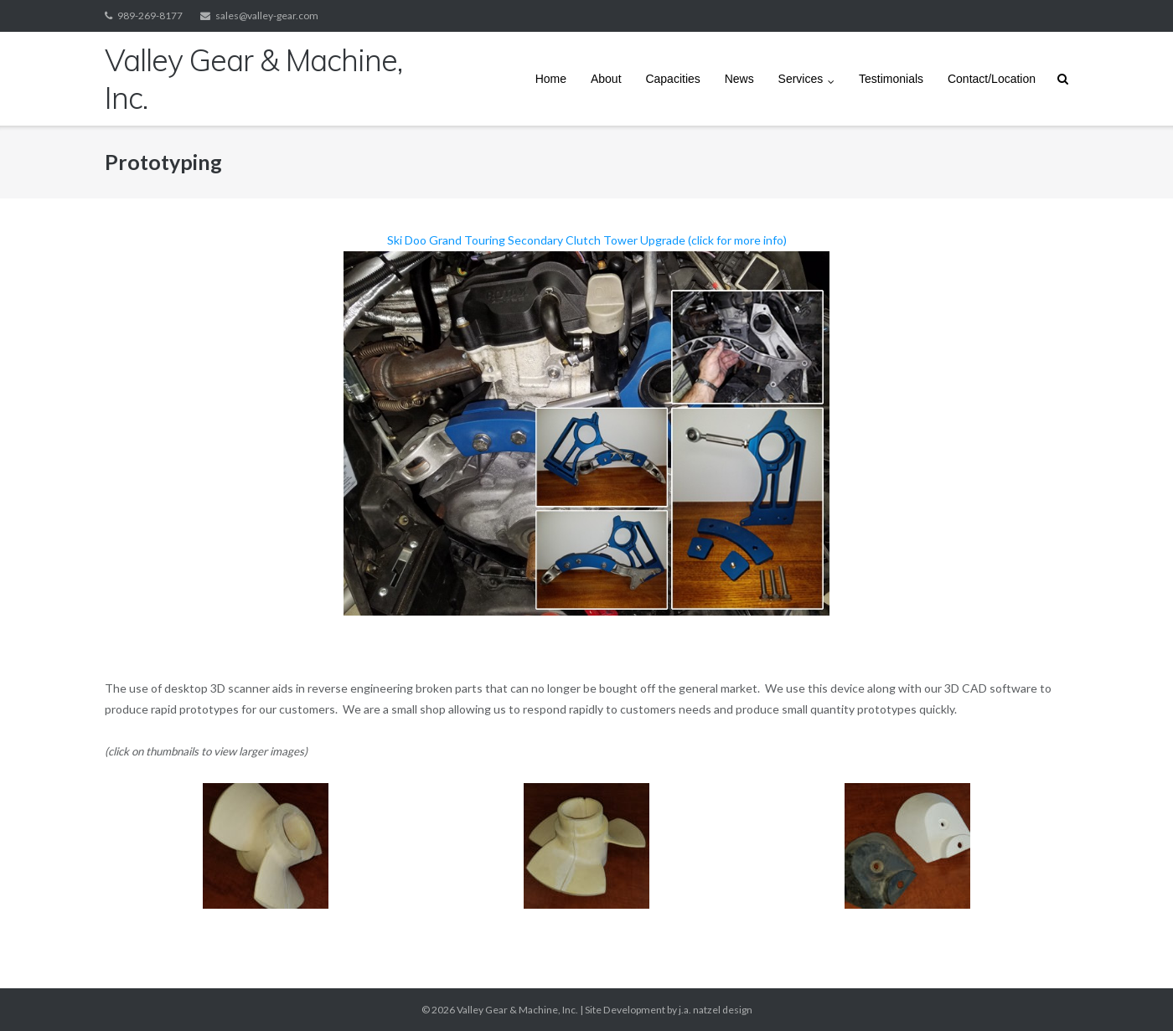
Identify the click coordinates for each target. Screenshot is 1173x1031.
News (739, 78)
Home (550, 78)
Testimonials (891, 78)
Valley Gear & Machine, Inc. (517, 1009)
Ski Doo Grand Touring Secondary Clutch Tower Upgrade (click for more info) (586, 424)
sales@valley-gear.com (266, 15)
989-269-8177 (150, 15)
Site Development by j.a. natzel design (668, 1009)
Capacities (672, 78)
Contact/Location (992, 78)
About (606, 78)
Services (801, 78)
